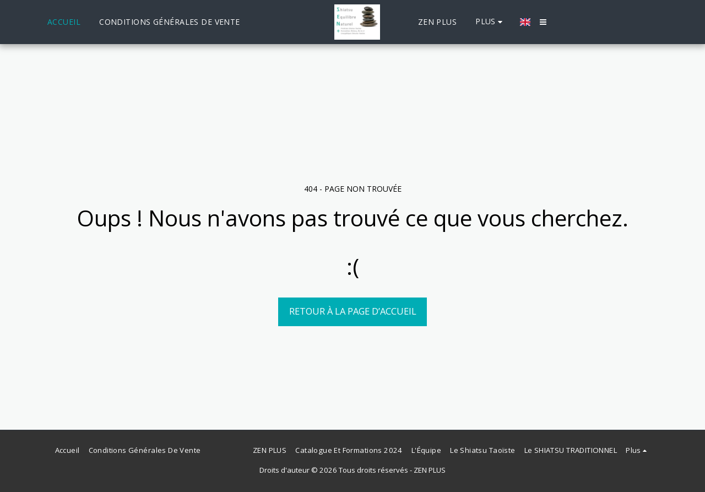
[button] (543, 22)
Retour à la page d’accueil (352, 311)
